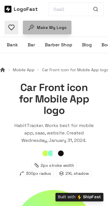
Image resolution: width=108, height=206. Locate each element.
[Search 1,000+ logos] (95, 9)
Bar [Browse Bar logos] (31, 45)
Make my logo (47, 27)
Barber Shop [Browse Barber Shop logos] (58, 45)
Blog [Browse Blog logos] (87, 45)
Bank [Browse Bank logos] (12, 45)
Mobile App (24, 69)
